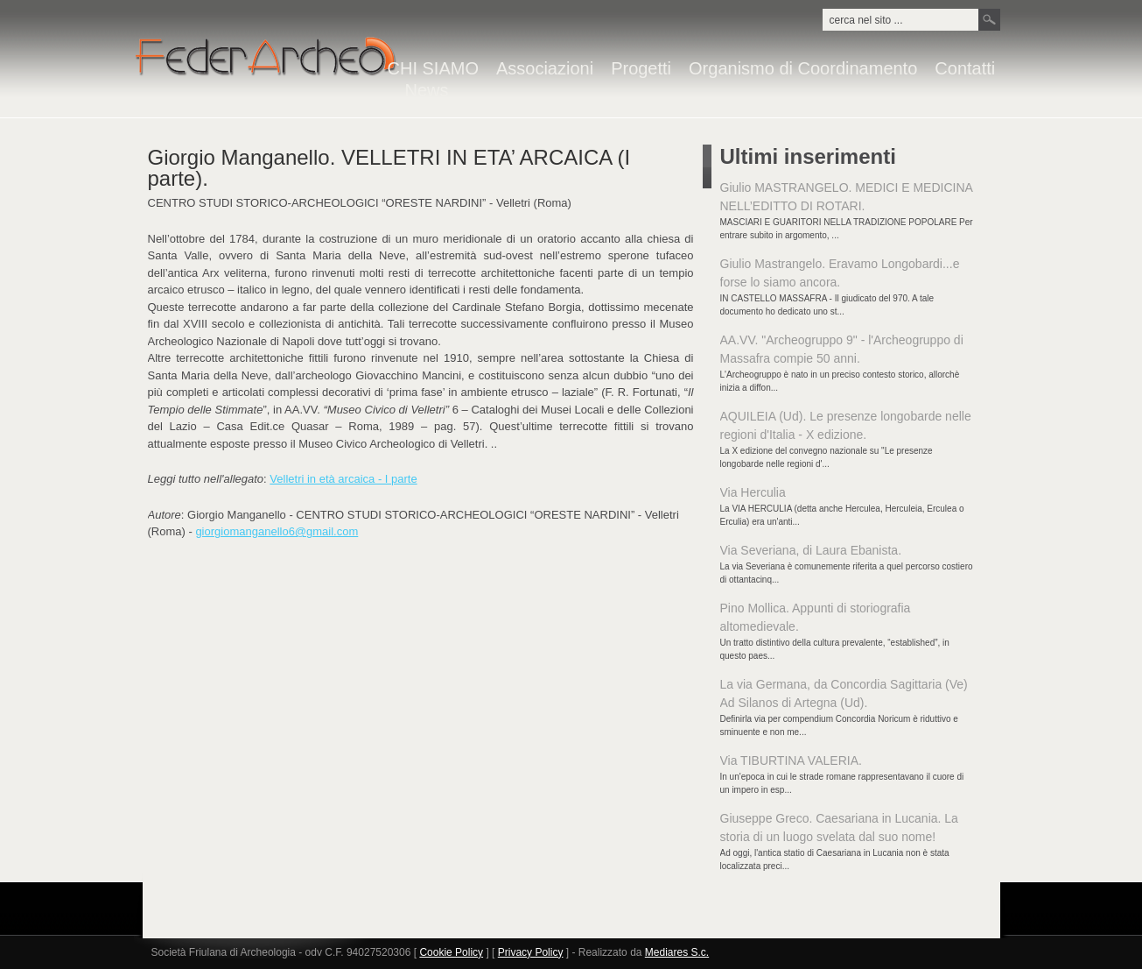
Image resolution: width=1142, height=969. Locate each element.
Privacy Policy (531, 952)
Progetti (641, 69)
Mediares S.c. (677, 952)
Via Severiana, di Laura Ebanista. (811, 550)
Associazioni (544, 69)
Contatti (965, 69)
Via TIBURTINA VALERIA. (791, 760)
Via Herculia (753, 492)
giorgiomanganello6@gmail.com (276, 531)
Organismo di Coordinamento (803, 69)
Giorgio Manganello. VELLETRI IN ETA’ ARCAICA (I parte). (389, 167)
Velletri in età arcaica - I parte (343, 478)
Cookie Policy (451, 952)
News (427, 90)
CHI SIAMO (433, 69)
